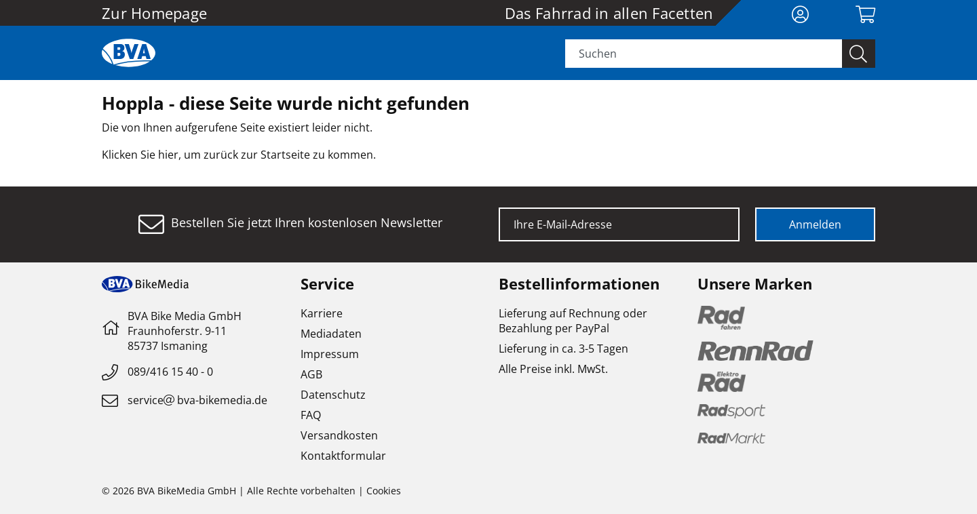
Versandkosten (339, 435)
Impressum (330, 354)
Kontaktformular (343, 455)
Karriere (322, 313)
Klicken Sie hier (140, 154)
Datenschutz (333, 394)
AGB (311, 374)
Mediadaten (331, 333)
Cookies (383, 490)
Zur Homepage (154, 13)
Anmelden (815, 224)
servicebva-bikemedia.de (197, 400)
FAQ (311, 415)
